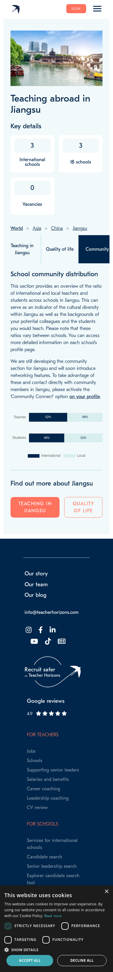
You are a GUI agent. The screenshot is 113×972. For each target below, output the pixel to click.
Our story (36, 573)
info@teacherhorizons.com (52, 612)
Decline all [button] (82, 960)
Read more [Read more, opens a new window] (53, 916)
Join (76, 8)
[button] (56, 950)
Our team (36, 584)
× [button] (106, 892)
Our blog (35, 595)
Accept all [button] (30, 960)
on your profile (84, 396)
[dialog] (56, 928)
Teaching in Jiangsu (35, 507)
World (17, 228)
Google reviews (46, 701)
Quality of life (83, 507)
